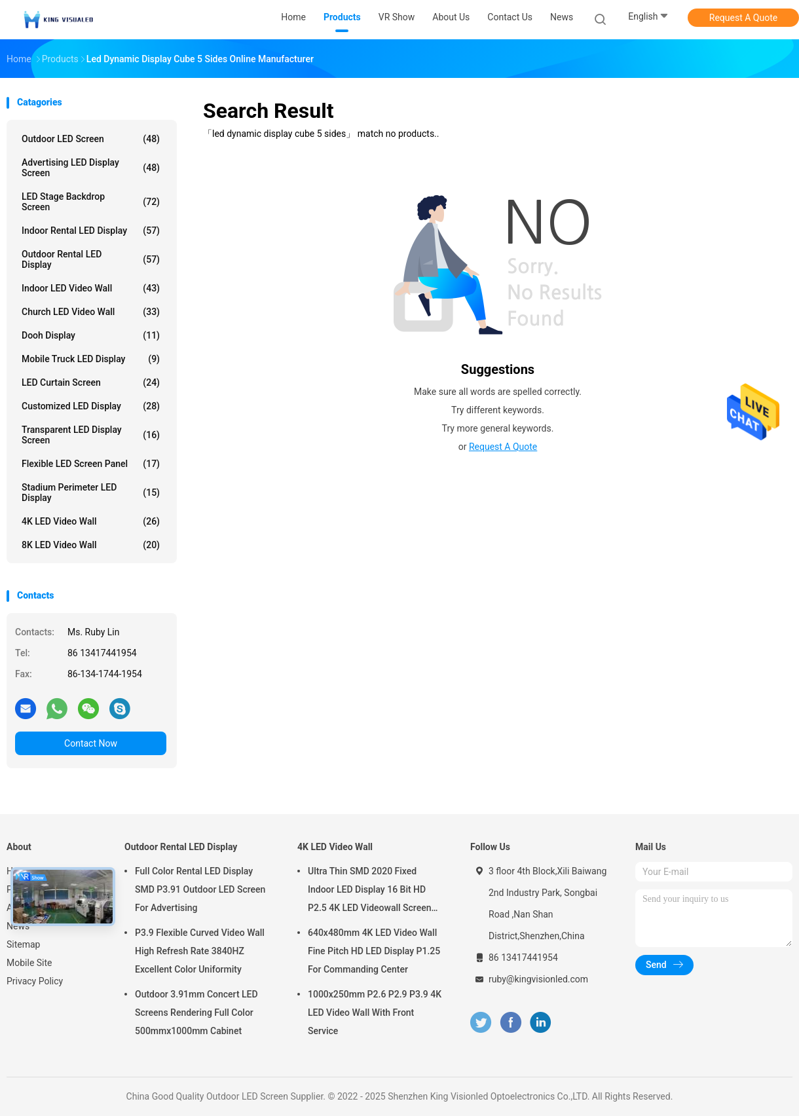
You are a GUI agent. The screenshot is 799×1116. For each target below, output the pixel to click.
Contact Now (90, 743)
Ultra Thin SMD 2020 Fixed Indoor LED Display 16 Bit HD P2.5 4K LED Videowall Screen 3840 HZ (369, 891)
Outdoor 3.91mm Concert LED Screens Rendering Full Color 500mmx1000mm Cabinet (196, 1012)
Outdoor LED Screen (91, 138)
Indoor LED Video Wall (91, 288)
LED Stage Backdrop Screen (91, 201)
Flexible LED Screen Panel (91, 463)
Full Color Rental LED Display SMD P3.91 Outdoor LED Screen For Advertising (200, 889)
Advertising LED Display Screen (91, 167)
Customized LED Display (91, 406)
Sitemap (23, 944)
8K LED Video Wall (91, 544)
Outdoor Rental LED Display (91, 259)
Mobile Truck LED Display (91, 358)
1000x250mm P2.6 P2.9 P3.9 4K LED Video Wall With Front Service (374, 1012)
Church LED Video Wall (91, 311)
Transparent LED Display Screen (91, 434)
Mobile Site (29, 963)
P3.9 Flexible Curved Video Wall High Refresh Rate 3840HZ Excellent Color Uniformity (200, 951)
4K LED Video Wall (91, 521)
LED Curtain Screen (91, 382)
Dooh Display (91, 335)
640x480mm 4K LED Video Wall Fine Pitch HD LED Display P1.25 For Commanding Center (374, 951)
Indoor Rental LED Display (91, 230)
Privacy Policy (35, 981)
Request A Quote (743, 17)
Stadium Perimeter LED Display (91, 492)
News (18, 926)
